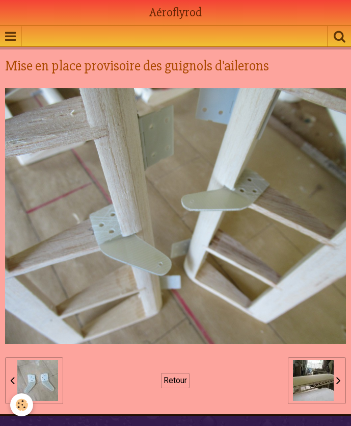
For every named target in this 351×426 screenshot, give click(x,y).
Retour (175, 380)
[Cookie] (21, 404)
